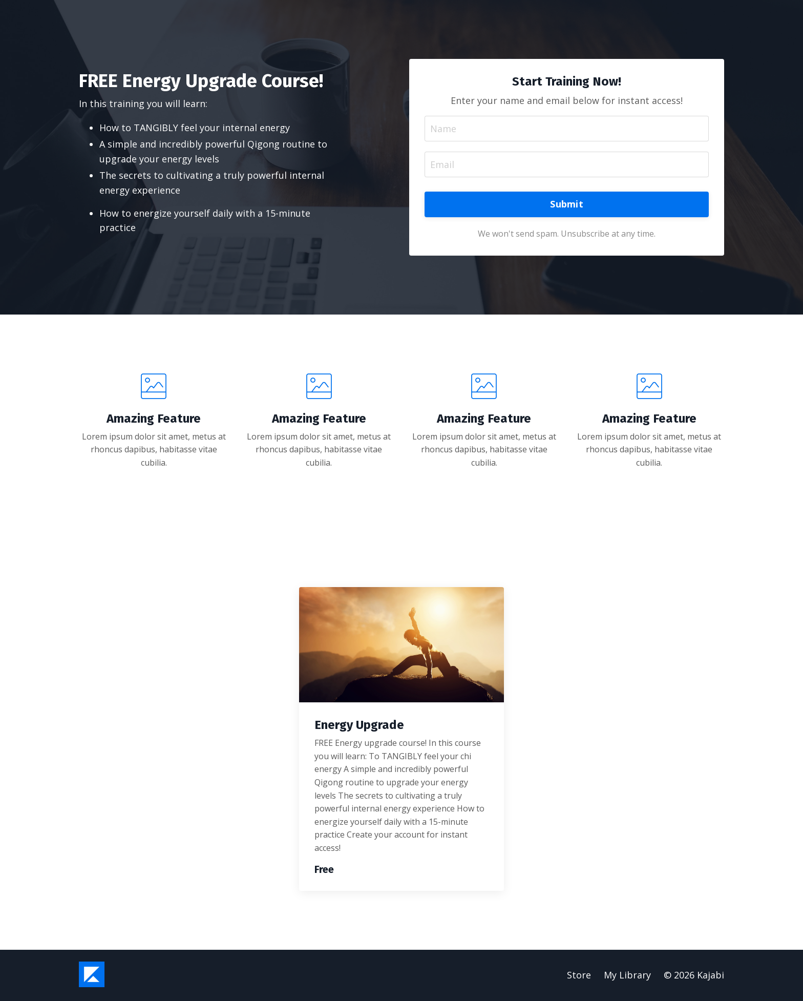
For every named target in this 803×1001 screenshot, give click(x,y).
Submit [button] (566, 204)
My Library (627, 975)
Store (579, 975)
